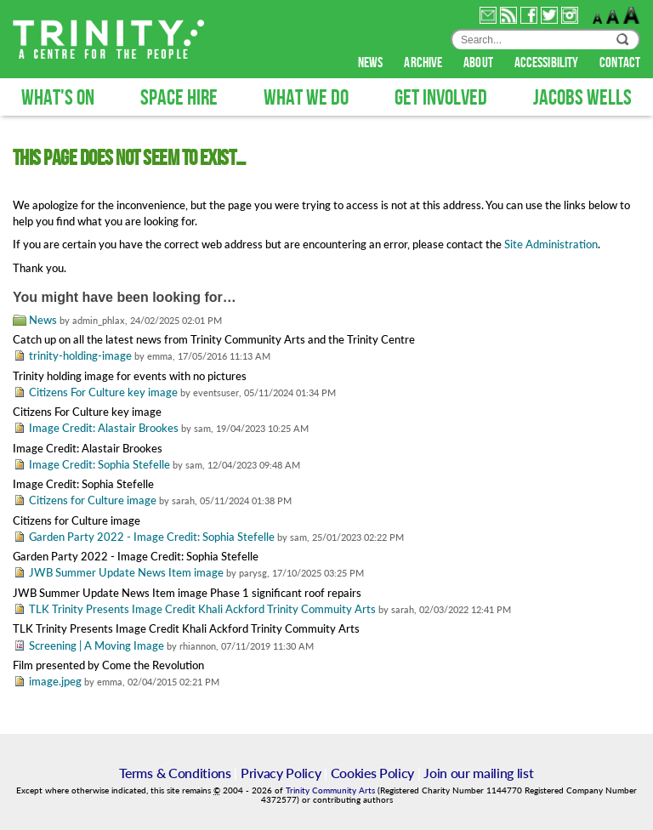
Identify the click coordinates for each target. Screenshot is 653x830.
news (372, 62)
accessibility (547, 62)
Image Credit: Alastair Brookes (104, 428)
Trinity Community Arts (332, 790)
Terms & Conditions (174, 773)
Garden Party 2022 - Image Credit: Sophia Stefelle (152, 536)
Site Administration (551, 244)
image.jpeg (55, 681)
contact (619, 62)
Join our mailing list (478, 773)
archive (424, 62)
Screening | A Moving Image (96, 645)
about (479, 62)
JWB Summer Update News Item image (126, 572)
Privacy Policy (281, 773)
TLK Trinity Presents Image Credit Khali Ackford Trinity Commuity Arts (202, 609)
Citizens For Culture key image (103, 392)
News (43, 320)
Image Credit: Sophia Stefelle (99, 464)
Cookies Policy (373, 773)
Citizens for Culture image (92, 500)
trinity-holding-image (80, 355)
